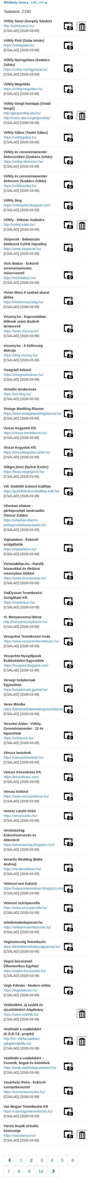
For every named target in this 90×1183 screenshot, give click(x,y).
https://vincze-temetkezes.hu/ (25, 433)
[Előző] (10, 1160)
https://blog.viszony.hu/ (20, 355)
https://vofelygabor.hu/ (20, 137)
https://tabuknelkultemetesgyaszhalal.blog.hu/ (38, 709)
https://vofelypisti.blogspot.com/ (27, 205)
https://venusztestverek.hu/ (24, 757)
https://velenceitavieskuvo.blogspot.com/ (34, 888)
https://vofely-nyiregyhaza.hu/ (25, 69)
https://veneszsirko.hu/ (20, 816)
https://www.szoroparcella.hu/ (25, 908)
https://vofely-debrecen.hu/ (23, 161)
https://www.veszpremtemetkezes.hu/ (31, 641)
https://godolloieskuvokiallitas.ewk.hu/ (32, 491)
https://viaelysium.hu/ (19, 602)
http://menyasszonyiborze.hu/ (25, 622)
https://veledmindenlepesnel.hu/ (27, 927)
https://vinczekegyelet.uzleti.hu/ (27, 452)
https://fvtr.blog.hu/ (17, 394)
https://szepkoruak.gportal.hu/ (26, 690)
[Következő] (53, 1171)
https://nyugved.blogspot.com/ (26, 665)
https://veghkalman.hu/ (20, 990)
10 (40, 1171)
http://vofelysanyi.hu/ (19, 26)
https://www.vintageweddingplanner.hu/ (33, 413)
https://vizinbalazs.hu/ (20, 278)
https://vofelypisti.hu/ (19, 45)
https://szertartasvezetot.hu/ (24, 1092)
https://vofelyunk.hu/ (19, 738)
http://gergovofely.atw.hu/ (22, 113)
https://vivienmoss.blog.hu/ (23, 302)
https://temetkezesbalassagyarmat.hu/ (32, 947)
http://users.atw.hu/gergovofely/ (27, 118)
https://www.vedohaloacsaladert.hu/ (30, 1068)
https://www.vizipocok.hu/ (22, 249)
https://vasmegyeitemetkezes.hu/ (28, 1111)
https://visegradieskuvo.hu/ (23, 375)
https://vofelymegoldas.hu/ (23, 89)
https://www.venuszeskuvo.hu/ (26, 796)
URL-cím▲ (39, 2)
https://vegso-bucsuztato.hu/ (25, 971)
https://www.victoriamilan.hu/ (25, 578)
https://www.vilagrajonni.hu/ (24, 472)
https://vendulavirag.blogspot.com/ (29, 845)
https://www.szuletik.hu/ (21, 1014)
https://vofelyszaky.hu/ (20, 186)
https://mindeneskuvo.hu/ (22, 869)
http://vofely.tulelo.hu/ (19, 225)
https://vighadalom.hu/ (20, 549)
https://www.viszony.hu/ (21, 331)
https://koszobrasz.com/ (21, 777)
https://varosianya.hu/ (20, 1135)
